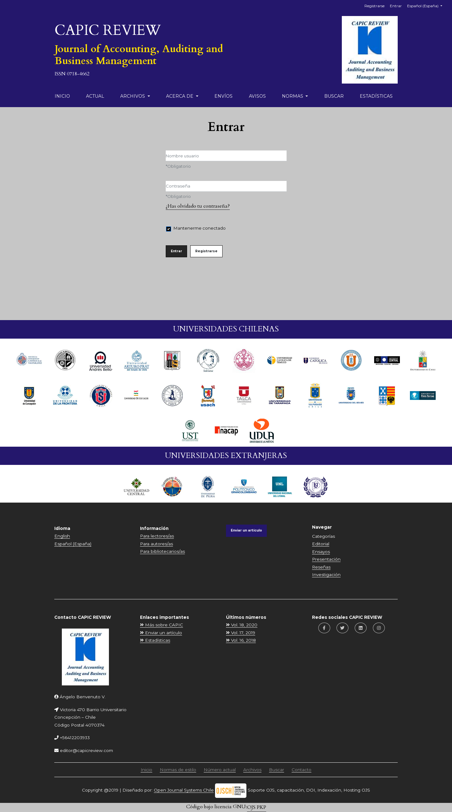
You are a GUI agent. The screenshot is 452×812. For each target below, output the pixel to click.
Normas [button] (293, 96)
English (62, 535)
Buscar (334, 96)
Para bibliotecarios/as (162, 551)
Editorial (320, 543)
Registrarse (374, 5)
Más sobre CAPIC (161, 624)
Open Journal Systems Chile (184, 790)
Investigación (326, 574)
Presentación (326, 559)
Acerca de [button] (180, 96)
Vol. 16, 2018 (241, 640)
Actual (95, 96)
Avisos (257, 96)
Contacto (301, 769)
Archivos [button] (133, 96)
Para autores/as (156, 543)
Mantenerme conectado (200, 228)
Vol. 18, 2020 (241, 624)
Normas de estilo (178, 769)
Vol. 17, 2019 (240, 632)
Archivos (252, 769)
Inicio (62, 96)
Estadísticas (376, 96)
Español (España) (427, 5)
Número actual (220, 769)
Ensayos (321, 551)
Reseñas (321, 566)
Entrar (396, 5)
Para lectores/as (157, 535)
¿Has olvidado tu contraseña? (198, 206)
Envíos (223, 96)
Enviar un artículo (246, 530)
